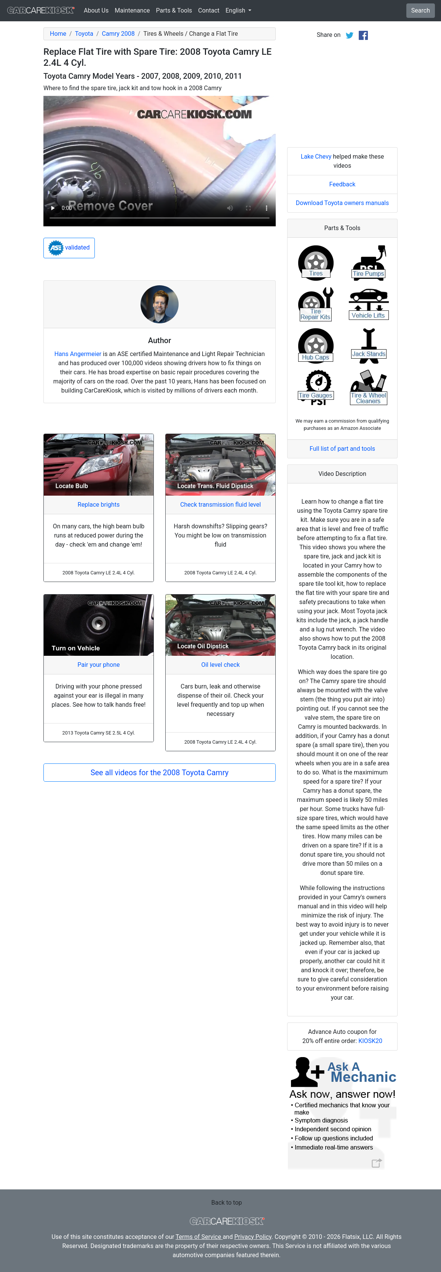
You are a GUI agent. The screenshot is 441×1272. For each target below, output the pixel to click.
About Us (96, 10)
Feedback (342, 184)
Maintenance (132, 10)
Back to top (226, 1202)
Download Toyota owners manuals (342, 203)
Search (420, 10)
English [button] (236, 10)
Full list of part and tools (342, 448)
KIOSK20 (370, 1041)
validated (69, 248)
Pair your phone (98, 664)
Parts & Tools (174, 10)
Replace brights (99, 504)
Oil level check (220, 664)
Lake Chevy (316, 156)
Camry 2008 (118, 33)
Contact (208, 10)
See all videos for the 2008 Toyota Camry (160, 772)
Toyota (84, 33)
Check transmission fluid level (220, 504)
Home (58, 33)
